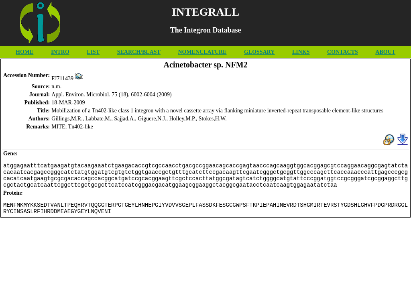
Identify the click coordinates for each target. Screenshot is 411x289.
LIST (93, 52)
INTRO (60, 52)
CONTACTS (342, 52)
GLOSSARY (259, 52)
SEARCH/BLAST (139, 52)
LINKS (301, 52)
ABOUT (385, 52)
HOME (24, 52)
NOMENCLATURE (202, 52)
